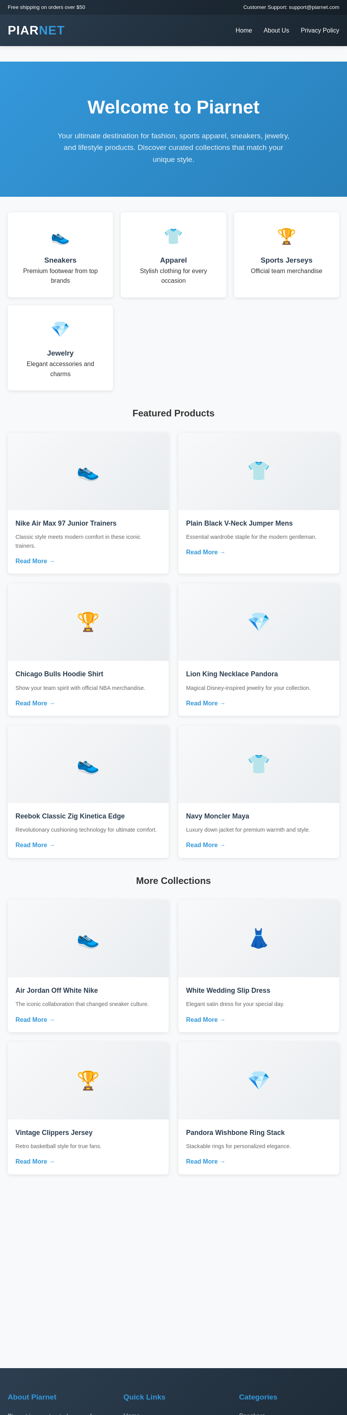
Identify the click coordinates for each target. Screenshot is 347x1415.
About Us (276, 30)
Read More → (35, 561)
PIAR (36, 30)
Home (244, 30)
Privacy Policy (320, 30)
